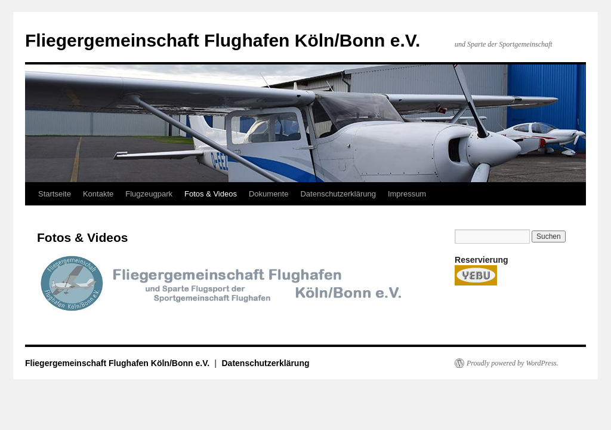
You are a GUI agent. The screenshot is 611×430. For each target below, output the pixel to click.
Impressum (407, 193)
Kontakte (98, 193)
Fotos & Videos (210, 193)
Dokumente (268, 193)
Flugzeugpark (148, 193)
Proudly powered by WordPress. (512, 363)
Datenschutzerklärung (337, 193)
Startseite (54, 193)
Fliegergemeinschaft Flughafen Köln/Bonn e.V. (222, 40)
